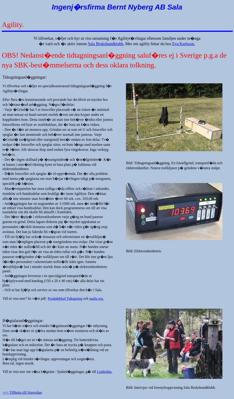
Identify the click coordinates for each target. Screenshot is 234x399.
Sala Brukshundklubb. (106, 44)
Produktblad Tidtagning (65, 298)
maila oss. (96, 298)
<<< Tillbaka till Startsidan (22, 392)
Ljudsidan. (104, 372)
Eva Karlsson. (183, 44)
